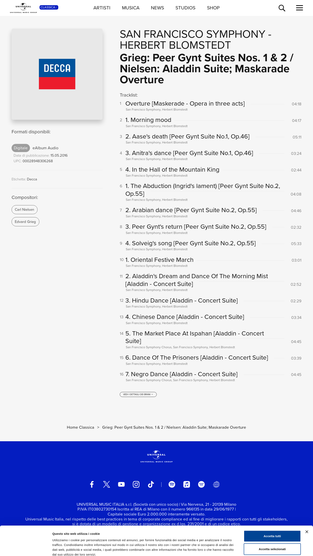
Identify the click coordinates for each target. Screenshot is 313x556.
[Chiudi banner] (306, 512)
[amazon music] (201, 484)
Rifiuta (272, 543)
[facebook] (91, 484)
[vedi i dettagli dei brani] (138, 394)
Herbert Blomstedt (175, 45)
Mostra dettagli (210, 548)
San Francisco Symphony (192, 34)
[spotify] (171, 484)
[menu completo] (299, 8)
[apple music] (186, 484)
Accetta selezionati (272, 530)
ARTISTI (101, 7)
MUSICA (131, 7)
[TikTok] (151, 484)
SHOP (213, 7)
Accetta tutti (272, 516)
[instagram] (136, 484)
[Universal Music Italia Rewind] (216, 484)
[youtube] (121, 484)
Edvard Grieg (25, 221)
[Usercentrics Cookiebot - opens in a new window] (25, 548)
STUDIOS (185, 7)
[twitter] (106, 484)
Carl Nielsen (24, 209)
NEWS (157, 7)
